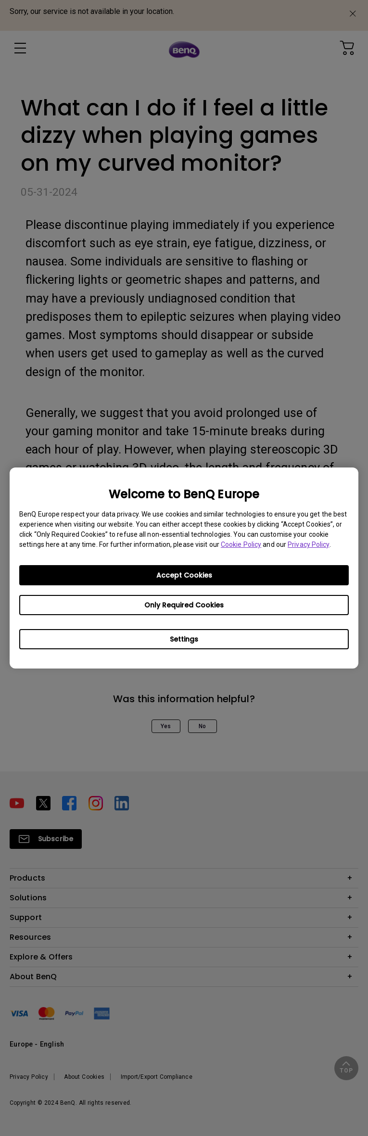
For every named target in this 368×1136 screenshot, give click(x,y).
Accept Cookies (184, 575)
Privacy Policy (308, 544)
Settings (184, 639)
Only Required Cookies (184, 605)
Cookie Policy (241, 544)
